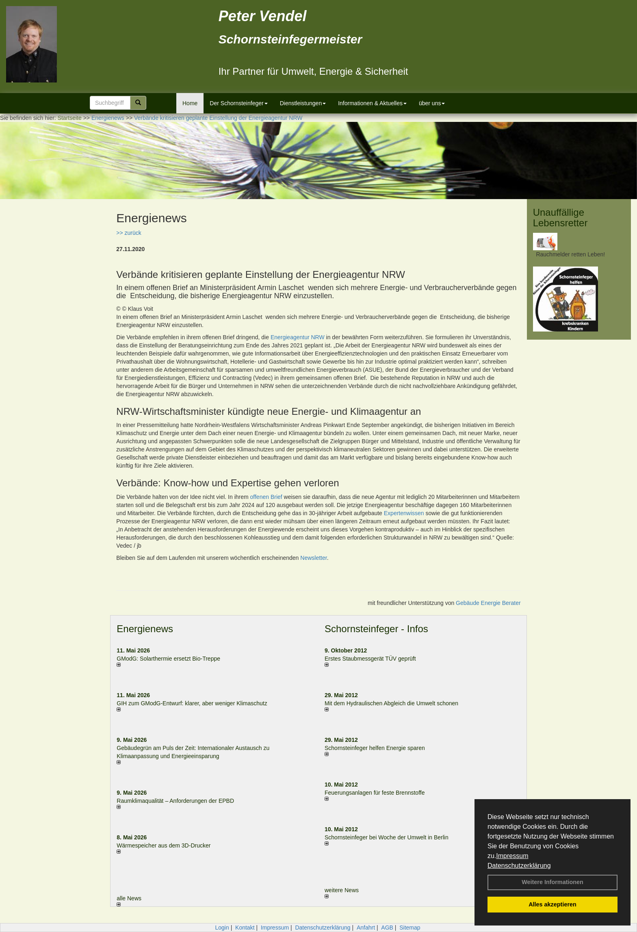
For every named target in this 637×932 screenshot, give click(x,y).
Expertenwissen (404, 513)
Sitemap (409, 927)
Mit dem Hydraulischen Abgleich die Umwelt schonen (391, 703)
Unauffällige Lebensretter (560, 217)
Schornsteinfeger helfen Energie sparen (375, 748)
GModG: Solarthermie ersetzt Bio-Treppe (168, 658)
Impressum (512, 855)
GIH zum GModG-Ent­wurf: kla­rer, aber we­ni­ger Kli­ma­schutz (192, 703)
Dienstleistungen (303, 103)
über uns (432, 103)
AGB (387, 927)
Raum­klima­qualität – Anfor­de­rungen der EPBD (175, 801)
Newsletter (313, 558)
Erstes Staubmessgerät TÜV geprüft (370, 658)
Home (189, 103)
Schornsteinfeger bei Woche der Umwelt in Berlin (386, 837)
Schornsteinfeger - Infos (376, 628)
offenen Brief (266, 497)
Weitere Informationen (552, 882)
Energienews (145, 628)
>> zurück (128, 233)
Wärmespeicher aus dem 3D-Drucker (163, 845)
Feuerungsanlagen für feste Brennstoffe (375, 792)
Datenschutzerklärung (519, 865)
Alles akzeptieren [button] (552, 904)
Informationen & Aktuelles (372, 103)
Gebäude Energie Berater (488, 603)
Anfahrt (366, 927)
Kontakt (244, 927)
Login (222, 927)
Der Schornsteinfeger (238, 103)
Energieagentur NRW (298, 337)
